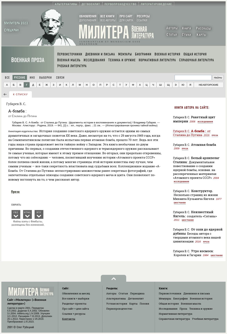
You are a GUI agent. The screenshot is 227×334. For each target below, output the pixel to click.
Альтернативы (116, 298)
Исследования (205, 121)
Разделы (74, 303)
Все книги (75, 298)
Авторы (111, 293)
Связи (60, 78)
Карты (133, 303)
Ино (32, 78)
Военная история (201, 298)
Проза (15, 191)
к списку (20, 94)
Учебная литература (205, 319)
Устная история (116, 303)
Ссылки (73, 313)
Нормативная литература (175, 313)
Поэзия (144, 303)
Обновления (76, 293)
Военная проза (27, 60)
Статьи (123, 293)
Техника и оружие (201, 308)
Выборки (45, 78)
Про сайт (75, 308)
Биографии (180, 202)
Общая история (169, 303)
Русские (19, 78)
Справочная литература (174, 319)
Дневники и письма (196, 293)
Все (7, 78)
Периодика (137, 293)
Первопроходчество (119, 308)
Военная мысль (191, 303)
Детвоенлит (136, 298)
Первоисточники (170, 293)
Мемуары (165, 298)
